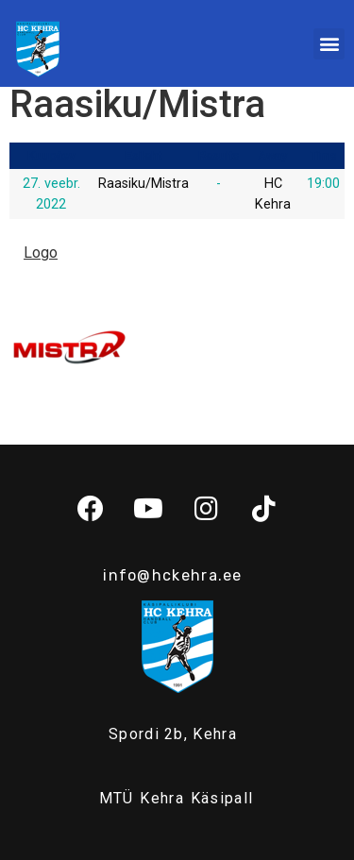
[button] (329, 43)
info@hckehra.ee (173, 575)
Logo (41, 252)
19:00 (323, 184)
